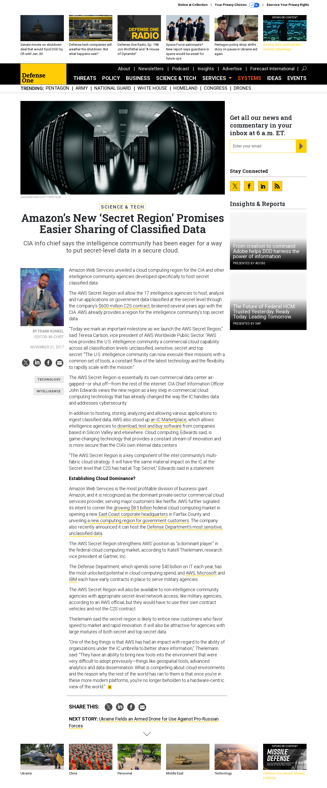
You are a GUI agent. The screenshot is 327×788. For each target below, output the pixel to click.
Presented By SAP (247, 323)
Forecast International (272, 68)
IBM (73, 579)
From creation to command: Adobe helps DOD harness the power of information (266, 251)
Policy (111, 78)
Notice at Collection (192, 5)
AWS (190, 573)
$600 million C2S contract (124, 306)
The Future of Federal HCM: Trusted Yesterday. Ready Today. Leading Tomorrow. (264, 311)
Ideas (274, 78)
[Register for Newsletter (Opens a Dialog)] (301, 146)
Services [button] (214, 78)
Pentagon (57, 88)
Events (297, 78)
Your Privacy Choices (237, 5)
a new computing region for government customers (137, 520)
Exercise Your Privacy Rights (288, 5)
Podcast (180, 68)
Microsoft (206, 573)
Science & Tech (176, 78)
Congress (215, 88)
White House (152, 88)
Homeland (185, 88)
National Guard (112, 88)
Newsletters (151, 68)
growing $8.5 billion (132, 507)
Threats (84, 78)
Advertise (232, 68)
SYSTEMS (249, 78)
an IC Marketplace (168, 419)
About (124, 68)
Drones (242, 88)
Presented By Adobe (249, 263)
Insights (205, 68)
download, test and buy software (149, 426)
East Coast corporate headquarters (133, 514)
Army (82, 88)
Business (138, 78)
